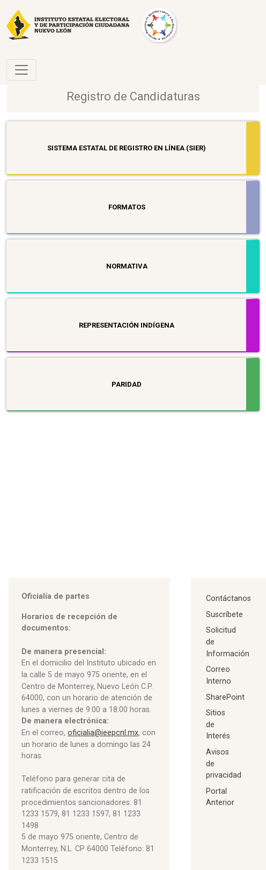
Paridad (127, 384)
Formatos (126, 207)
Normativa (126, 266)
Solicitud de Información (218, 642)
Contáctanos (218, 598)
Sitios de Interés (218, 724)
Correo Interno (218, 675)
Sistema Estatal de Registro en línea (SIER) (126, 148)
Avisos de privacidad (218, 764)
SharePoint (218, 697)
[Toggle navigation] (21, 70)
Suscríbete (218, 614)
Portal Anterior (218, 797)
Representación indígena (126, 325)
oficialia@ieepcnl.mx (103, 732)
